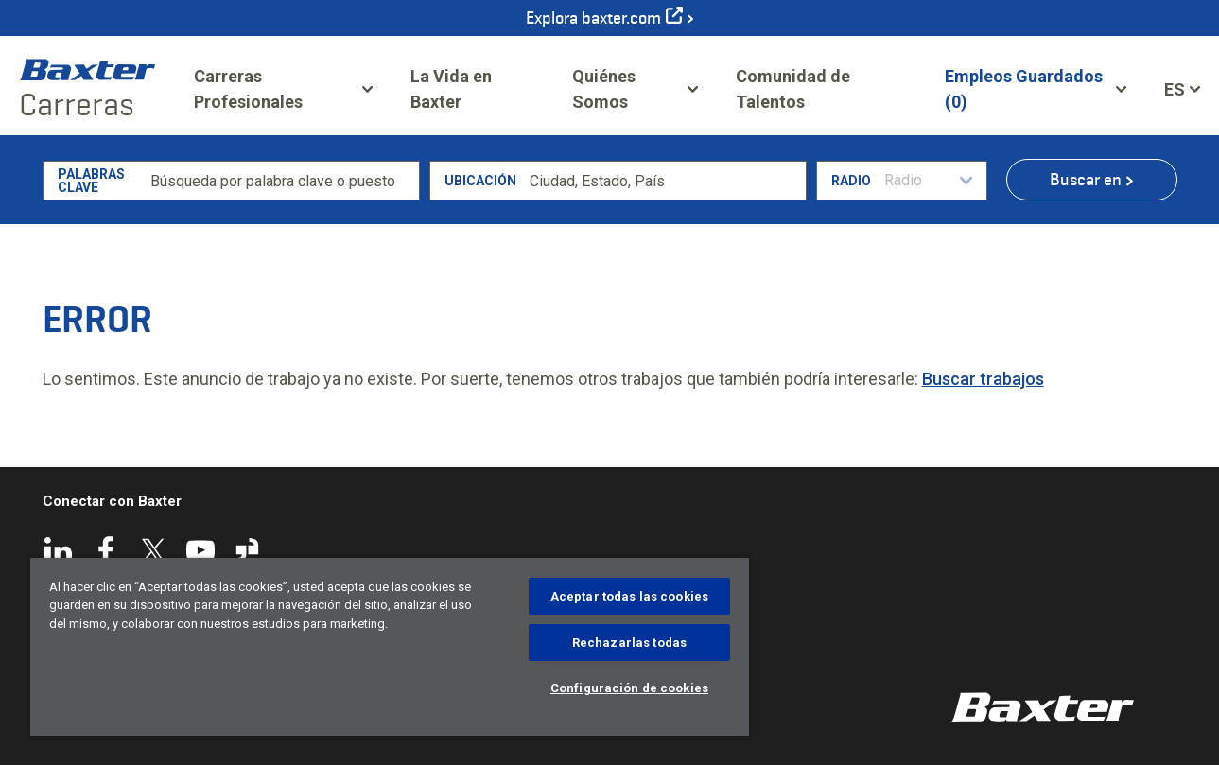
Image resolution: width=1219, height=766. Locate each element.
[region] (389, 647)
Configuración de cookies (629, 688)
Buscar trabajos (983, 379)
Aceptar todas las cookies (629, 596)
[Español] (1182, 88)
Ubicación (480, 180)
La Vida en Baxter (451, 89)
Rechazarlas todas (629, 642)
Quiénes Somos (604, 89)
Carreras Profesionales (248, 89)
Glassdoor (247, 550)
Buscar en (1086, 179)
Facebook (106, 550)
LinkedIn (58, 550)
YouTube (200, 550)
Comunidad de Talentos (821, 89)
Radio (851, 180)
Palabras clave (91, 180)
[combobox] (664, 181)
